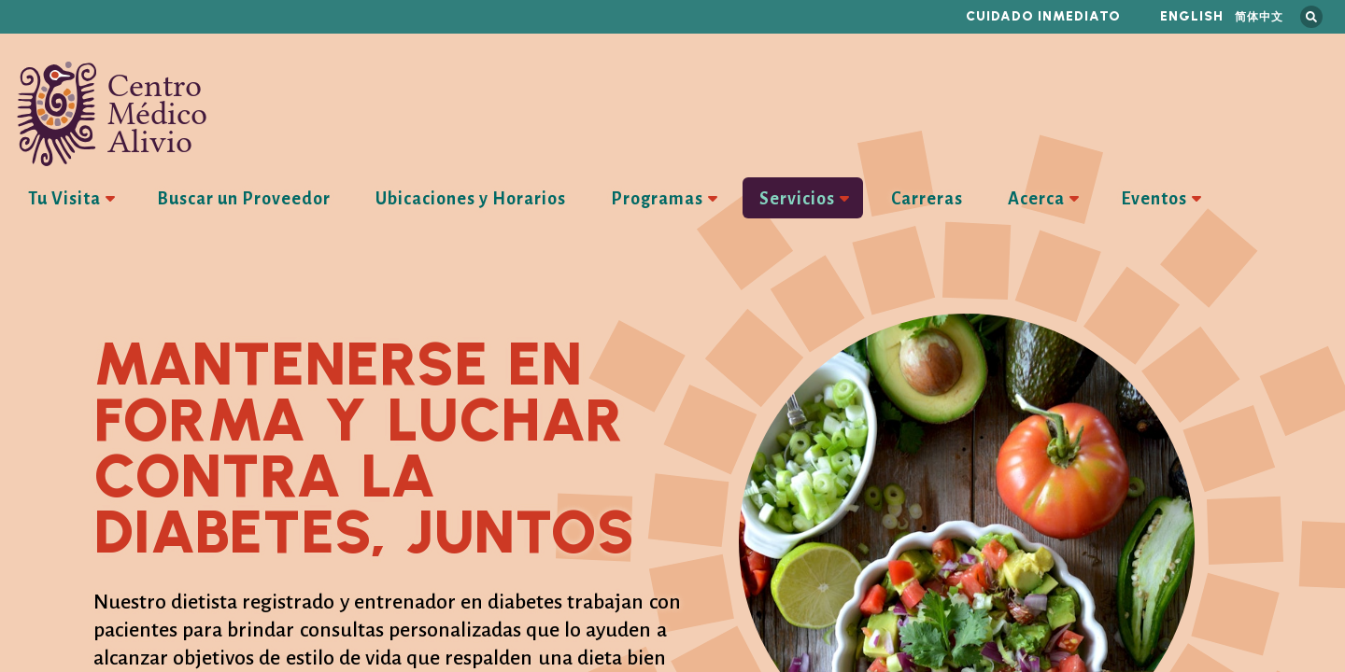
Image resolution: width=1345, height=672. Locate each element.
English (1192, 16)
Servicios (797, 198)
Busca (1311, 17)
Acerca (1036, 198)
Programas (657, 198)
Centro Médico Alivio (112, 114)
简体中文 (1259, 16)
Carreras (927, 198)
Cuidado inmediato (1043, 16)
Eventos (1154, 198)
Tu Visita (64, 198)
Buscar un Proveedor (244, 198)
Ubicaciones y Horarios (470, 198)
